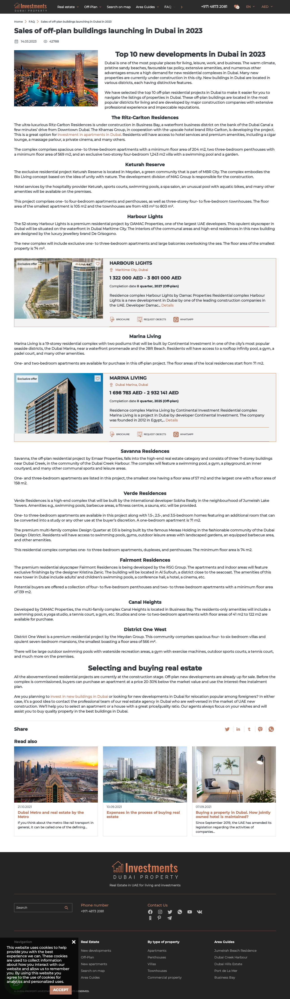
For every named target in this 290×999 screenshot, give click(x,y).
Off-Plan (87, 957)
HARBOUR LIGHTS (131, 263)
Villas (152, 964)
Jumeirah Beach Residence (235, 951)
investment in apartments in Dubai (89, 135)
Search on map (93, 971)
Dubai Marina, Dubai (131, 385)
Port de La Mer (225, 971)
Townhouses (157, 971)
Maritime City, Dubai (131, 270)
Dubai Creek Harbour (230, 957)
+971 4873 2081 (214, 6)
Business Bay (224, 977)
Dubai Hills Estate (228, 964)
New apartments (94, 964)
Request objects (155, 319)
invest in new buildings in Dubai (79, 696)
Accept (60, 990)
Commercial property (165, 977)
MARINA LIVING (128, 378)
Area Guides (90, 977)
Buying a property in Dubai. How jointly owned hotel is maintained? (233, 814)
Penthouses (157, 957)
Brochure (123, 319)
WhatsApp (186, 319)
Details (167, 305)
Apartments (157, 951)
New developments (96, 951)
